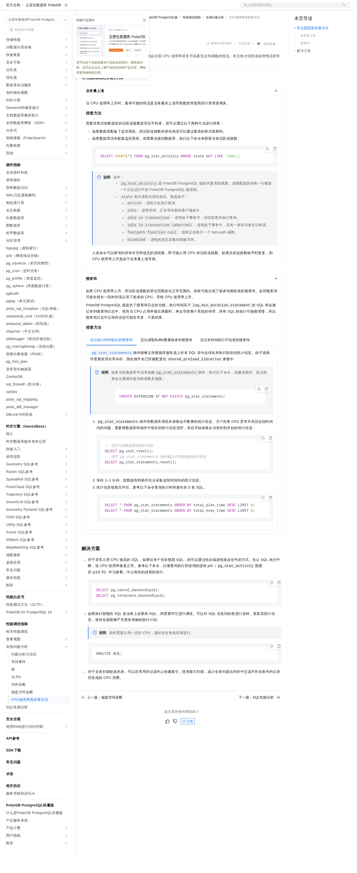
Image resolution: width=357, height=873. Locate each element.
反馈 (187, 740)
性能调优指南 (192, 33)
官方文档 (13, 21)
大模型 (51, 8)
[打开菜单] (8, 8)
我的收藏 (269, 60)
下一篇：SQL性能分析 (259, 716)
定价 (108, 8)
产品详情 (244, 60)
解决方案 (81, 8)
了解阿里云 (166, 8)
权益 (96, 8)
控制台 (311, 8)
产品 (65, 8)
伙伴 (136, 8)
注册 (324, 8)
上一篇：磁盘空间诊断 (102, 716)
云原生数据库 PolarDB (43, 21)
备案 (300, 8)
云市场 (122, 8)
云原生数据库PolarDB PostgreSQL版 (153, 33)
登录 (342, 8)
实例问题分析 (215, 33)
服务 (148, 8)
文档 (289, 8)
